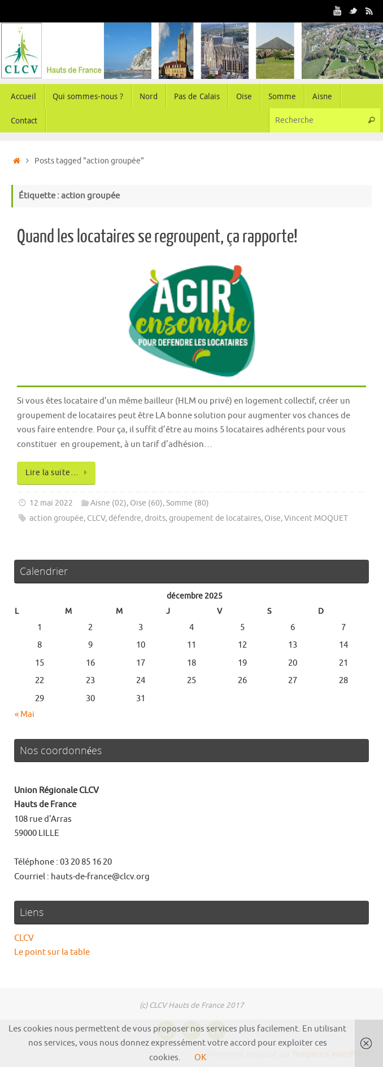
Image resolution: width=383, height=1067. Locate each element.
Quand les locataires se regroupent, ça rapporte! (157, 237)
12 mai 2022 (51, 503)
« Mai (24, 714)
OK (200, 1057)
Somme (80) (187, 503)
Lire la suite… (58, 472)
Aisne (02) (108, 503)
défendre (124, 518)
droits (155, 518)
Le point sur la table (52, 952)
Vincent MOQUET (316, 518)
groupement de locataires (215, 518)
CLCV (96, 518)
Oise (272, 518)
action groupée (56, 518)
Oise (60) (146, 503)
